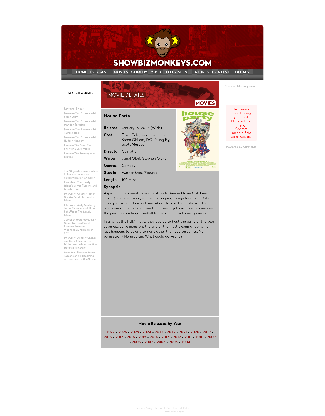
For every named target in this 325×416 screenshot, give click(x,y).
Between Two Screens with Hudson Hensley (80, 139)
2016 (131, 337)
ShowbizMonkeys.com (241, 86)
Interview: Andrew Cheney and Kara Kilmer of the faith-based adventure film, (81, 242)
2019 (207, 332)
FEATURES (199, 72)
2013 (165, 337)
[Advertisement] (162, 12)
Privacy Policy (144, 408)
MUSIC (156, 72)
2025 (134, 332)
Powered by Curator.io (241, 147)
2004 (185, 342)
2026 (122, 332)
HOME (81, 72)
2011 (188, 337)
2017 (119, 337)
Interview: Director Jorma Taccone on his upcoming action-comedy (80, 256)
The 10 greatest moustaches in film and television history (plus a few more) (81, 174)
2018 (108, 337)
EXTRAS (242, 72)
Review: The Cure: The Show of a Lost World (77, 147)
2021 (183, 332)
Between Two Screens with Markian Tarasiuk (80, 123)
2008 (136, 342)
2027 (110, 332)
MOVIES (121, 72)
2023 (159, 332)
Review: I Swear (74, 108)
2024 (146, 332)
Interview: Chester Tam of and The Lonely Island (79, 197)
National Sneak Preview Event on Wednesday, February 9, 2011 (80, 226)
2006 (161, 342)
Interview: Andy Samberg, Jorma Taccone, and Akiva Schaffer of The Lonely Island (80, 210)
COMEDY (139, 72)
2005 (173, 342)
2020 (194, 332)
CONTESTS (222, 72)
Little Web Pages (174, 411)
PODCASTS (100, 72)
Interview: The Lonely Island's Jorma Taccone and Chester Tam (80, 186)
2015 (142, 337)
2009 (211, 337)
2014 (154, 337)
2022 (171, 332)
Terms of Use (162, 408)
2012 (177, 337)
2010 (199, 337)
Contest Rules (181, 408)
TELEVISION (176, 72)
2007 (148, 342)
